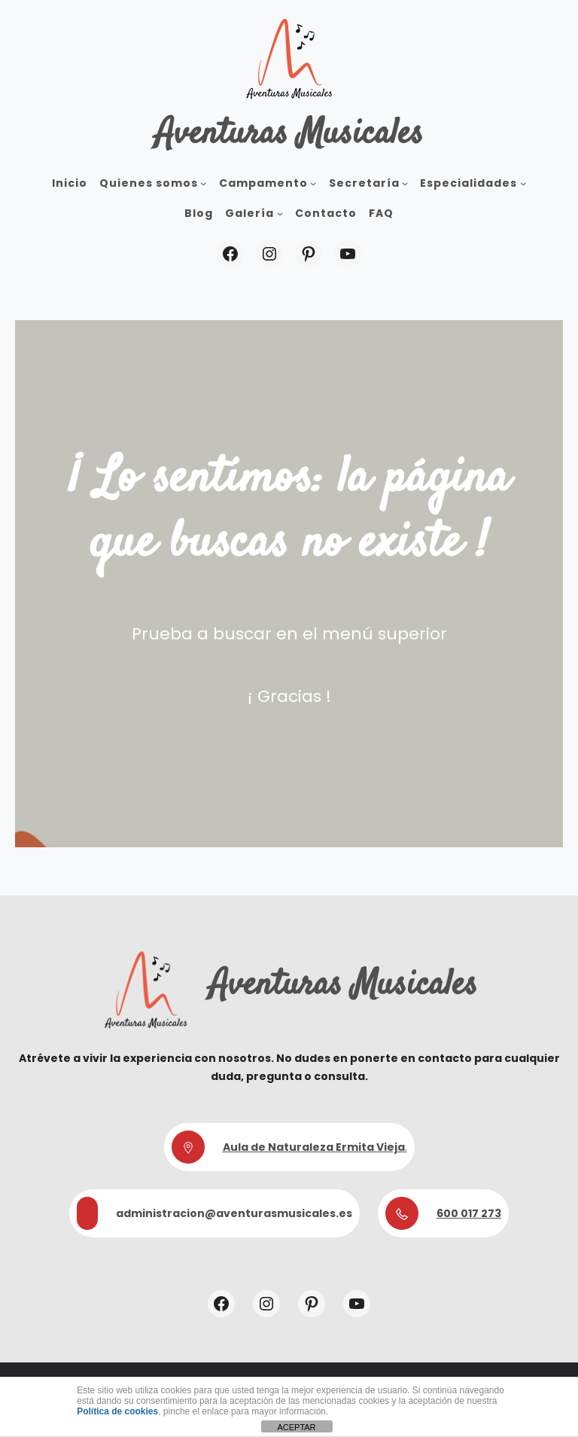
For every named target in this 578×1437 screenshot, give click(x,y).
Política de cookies (117, 1411)
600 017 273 (469, 1213)
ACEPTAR (296, 1427)
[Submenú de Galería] (280, 213)
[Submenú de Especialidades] (523, 183)
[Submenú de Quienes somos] (203, 183)
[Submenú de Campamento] (313, 183)
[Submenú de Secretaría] (405, 183)
